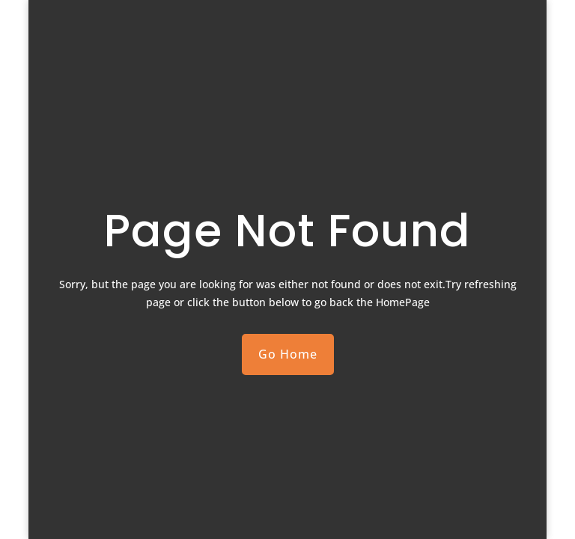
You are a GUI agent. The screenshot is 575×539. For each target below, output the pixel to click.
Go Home (287, 354)
